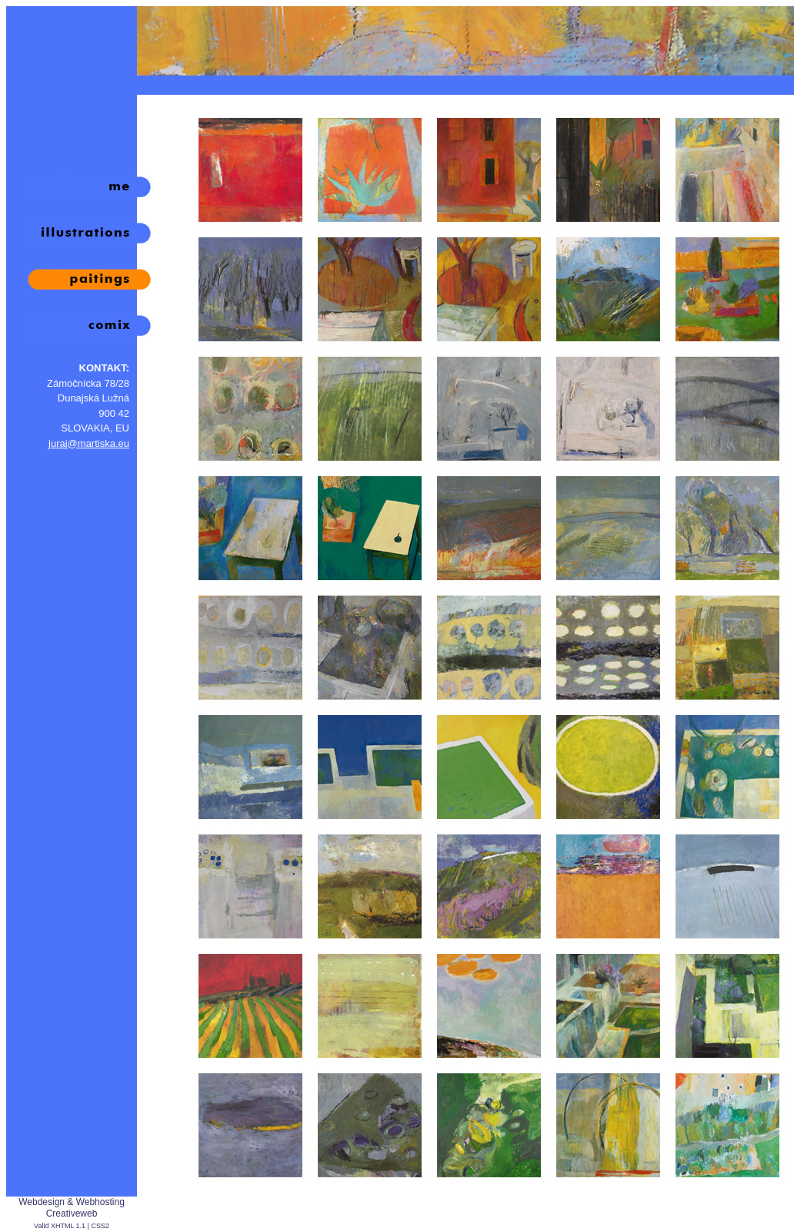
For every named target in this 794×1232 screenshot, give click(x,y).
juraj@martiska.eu (88, 443)
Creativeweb (72, 1213)
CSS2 (100, 1226)
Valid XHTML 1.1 (59, 1226)
